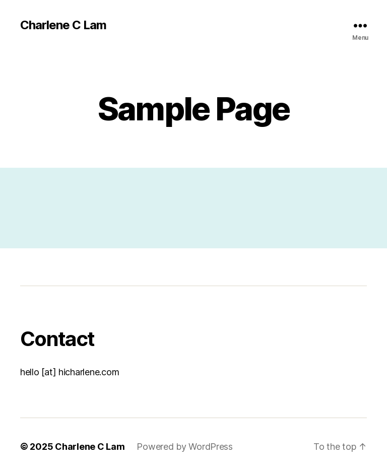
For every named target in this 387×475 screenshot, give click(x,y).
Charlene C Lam (63, 25)
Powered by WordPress (185, 446)
